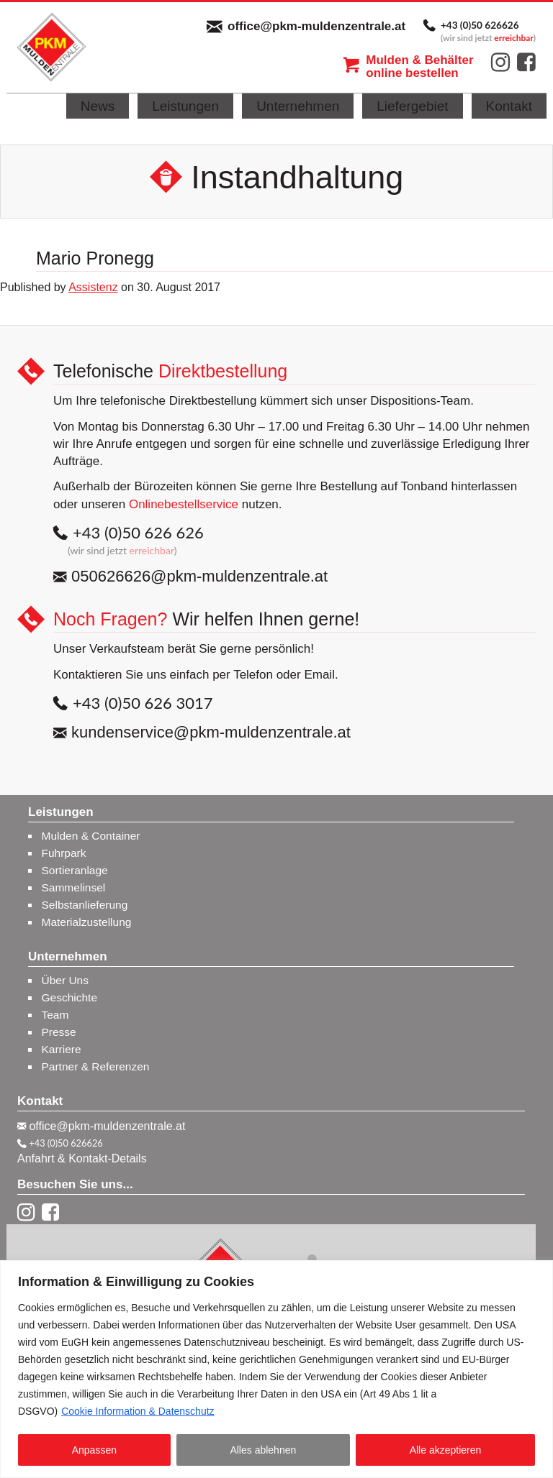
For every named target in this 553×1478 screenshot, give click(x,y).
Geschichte (70, 997)
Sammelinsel (74, 887)
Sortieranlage (75, 870)
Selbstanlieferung (85, 905)
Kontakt (509, 106)
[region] (276, 1369)
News (98, 106)
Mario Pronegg (95, 258)
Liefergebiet (412, 106)
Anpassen (94, 1450)
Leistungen (185, 106)
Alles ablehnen (263, 1450)
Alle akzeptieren (446, 1450)
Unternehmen (297, 106)
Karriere (61, 1049)
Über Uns (65, 980)
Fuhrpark (64, 853)
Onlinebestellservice (183, 504)
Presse (59, 1032)
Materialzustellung (87, 922)
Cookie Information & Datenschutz (137, 1411)
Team (55, 1015)
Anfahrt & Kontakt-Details (82, 1158)
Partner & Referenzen (96, 1066)
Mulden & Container (91, 836)
